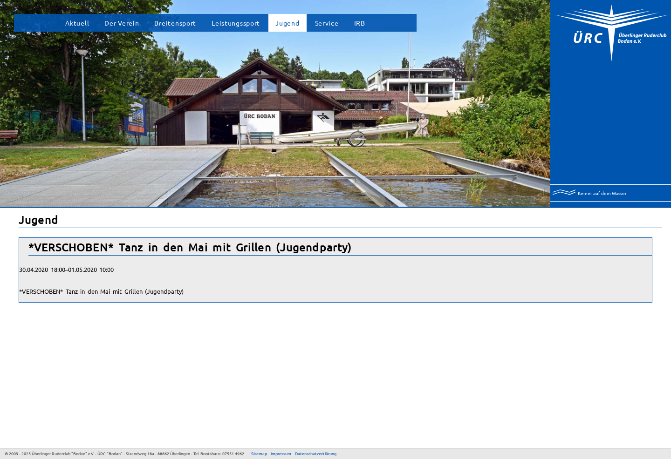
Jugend (287, 23)
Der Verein (121, 23)
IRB (359, 23)
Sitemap (259, 453)
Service (327, 23)
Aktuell (77, 23)
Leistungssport (236, 23)
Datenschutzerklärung (315, 453)
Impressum (281, 453)
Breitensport (175, 23)
